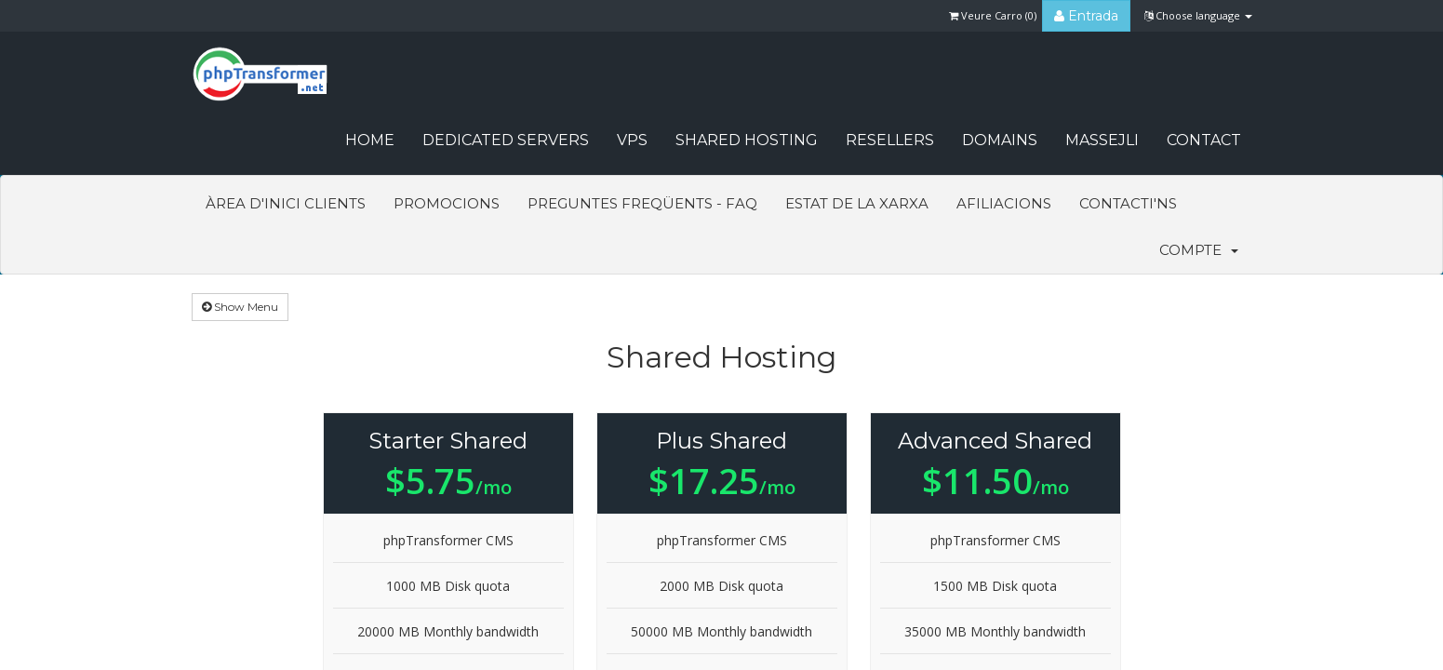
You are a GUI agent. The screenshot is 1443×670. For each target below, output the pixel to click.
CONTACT (1204, 140)
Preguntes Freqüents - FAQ (642, 203)
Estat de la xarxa (857, 203)
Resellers (890, 140)
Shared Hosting (746, 140)
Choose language (1198, 15)
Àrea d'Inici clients (286, 203)
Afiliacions (1003, 203)
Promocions (447, 203)
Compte (1198, 250)
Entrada (1086, 15)
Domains (999, 140)
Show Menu (240, 307)
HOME (369, 140)
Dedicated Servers (505, 140)
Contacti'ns (1128, 203)
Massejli (1102, 140)
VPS (632, 140)
